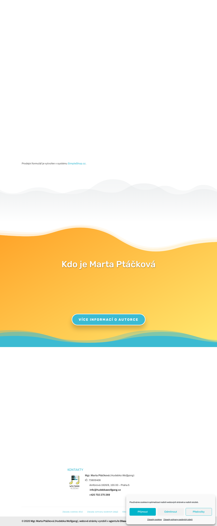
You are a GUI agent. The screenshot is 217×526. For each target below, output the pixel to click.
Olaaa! (124, 521)
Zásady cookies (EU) (73, 512)
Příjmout (143, 511)
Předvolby (199, 511)
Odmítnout (170, 511)
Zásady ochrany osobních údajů (178, 519)
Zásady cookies (154, 519)
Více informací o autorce (109, 320)
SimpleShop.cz (77, 163)
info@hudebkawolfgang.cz (105, 489)
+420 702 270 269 (99, 494)
